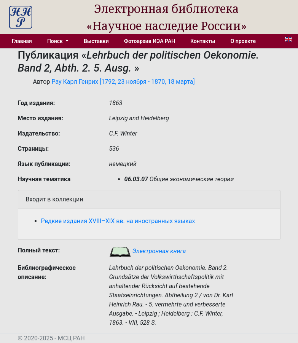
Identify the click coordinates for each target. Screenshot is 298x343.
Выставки (96, 41)
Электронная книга (147, 251)
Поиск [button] (55, 41)
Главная (22, 41)
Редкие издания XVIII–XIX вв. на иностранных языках (118, 221)
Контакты (202, 41)
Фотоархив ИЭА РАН (149, 41)
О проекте (243, 41)
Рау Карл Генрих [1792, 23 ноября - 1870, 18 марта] (122, 81)
